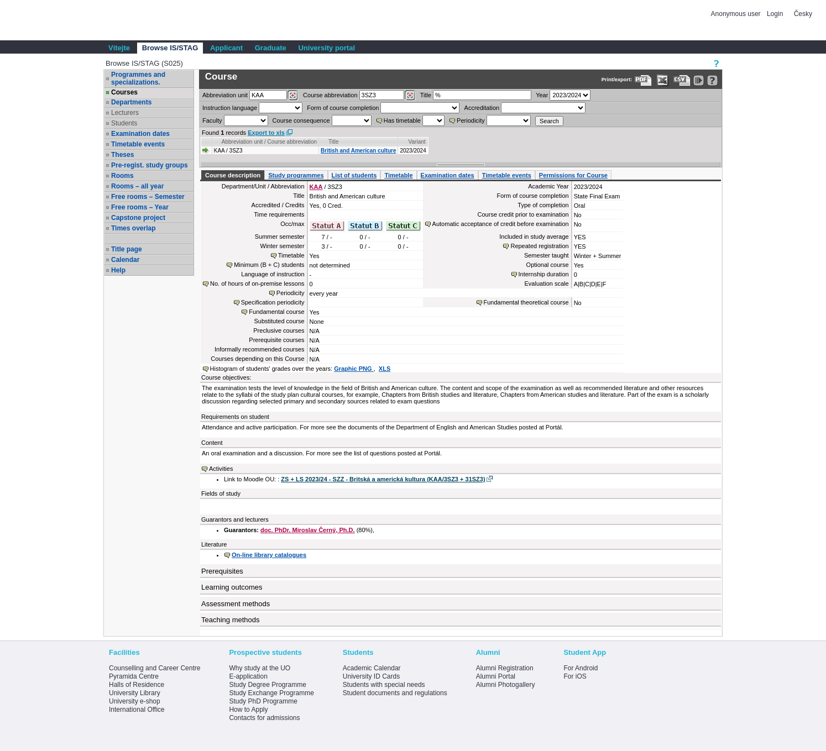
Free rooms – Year (140, 207)
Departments (131, 102)
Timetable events (138, 144)
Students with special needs (384, 685)
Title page (126, 249)
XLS (384, 368)
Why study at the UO (259, 668)
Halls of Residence (136, 685)
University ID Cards (371, 676)
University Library (134, 693)
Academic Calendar (372, 668)
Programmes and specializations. (138, 78)
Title (425, 95)
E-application (248, 676)
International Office (137, 709)
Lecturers (125, 113)
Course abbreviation (330, 95)
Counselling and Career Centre (154, 668)
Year (542, 95)
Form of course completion (343, 107)
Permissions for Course (573, 175)
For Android (580, 668)
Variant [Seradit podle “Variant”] (417, 142)
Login (775, 14)
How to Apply (248, 709)
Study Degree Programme (267, 685)
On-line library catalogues (269, 555)
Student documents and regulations (395, 693)
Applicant (226, 48)
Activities (221, 468)
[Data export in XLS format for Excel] (662, 80)
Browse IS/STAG (170, 48)
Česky (803, 14)
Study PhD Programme (263, 701)
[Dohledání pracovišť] (293, 95)
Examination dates (140, 134)
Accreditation (482, 107)
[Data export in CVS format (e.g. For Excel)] (682, 80)
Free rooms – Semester (148, 197)
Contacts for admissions (264, 718)
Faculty (212, 120)
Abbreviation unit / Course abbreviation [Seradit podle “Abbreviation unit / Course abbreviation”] (269, 142)
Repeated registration (539, 246)
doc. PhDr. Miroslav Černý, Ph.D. (307, 530)
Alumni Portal (495, 676)
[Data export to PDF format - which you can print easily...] (643, 80)
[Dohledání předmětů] (410, 95)
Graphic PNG (354, 368)
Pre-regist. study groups (149, 165)
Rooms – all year (137, 186)
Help (118, 270)
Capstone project (138, 218)
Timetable (398, 175)
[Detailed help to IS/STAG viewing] (712, 80)
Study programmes (295, 175)
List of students (354, 175)
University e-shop (134, 701)
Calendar (125, 260)
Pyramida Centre (134, 676)
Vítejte (119, 48)
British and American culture (358, 151)
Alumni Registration (505, 668)
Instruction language (229, 107)
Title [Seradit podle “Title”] (333, 142)
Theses (122, 155)
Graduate (270, 48)
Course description (232, 175)
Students (124, 123)
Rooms (122, 176)
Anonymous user (736, 14)
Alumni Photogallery (505, 685)
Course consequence (301, 120)
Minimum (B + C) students (269, 264)
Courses (124, 92)
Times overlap (133, 228)
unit (225, 95)
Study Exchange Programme (271, 693)
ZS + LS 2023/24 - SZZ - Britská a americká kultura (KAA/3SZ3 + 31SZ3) (383, 479)
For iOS (574, 676)
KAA (316, 186)
